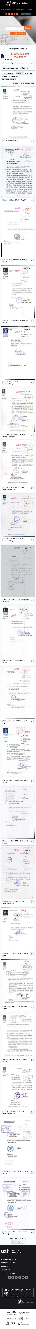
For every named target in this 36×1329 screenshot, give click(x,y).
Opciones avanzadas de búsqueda (15, 68)
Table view (28, 73)
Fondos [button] (29, 9)
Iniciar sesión (25, 14)
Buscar (27, 28)
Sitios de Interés (18, 9)
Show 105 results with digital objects (23, 83)
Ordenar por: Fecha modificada (10, 76)
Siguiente (21, 1242)
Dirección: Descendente (8, 79)
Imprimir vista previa (8, 73)
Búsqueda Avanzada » (18, 33)
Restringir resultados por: (18, 49)
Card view (19, 73)
